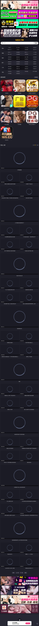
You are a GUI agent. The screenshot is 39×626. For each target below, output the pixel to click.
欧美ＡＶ (26, 52)
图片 (3, 62)
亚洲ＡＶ (9, 52)
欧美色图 (26, 61)
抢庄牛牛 (34, 49)
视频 (3, 53)
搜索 (36, 43)
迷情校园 (9, 68)
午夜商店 (18, 71)
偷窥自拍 (9, 61)
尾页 (25, 572)
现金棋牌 (26, 49)
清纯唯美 (18, 63)
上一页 (17, 572)
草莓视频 (26, 71)
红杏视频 (9, 73)
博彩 (3, 48)
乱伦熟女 (26, 59)
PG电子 (9, 47)
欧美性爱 (34, 57)
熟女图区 (26, 63)
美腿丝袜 (9, 63)
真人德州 (18, 47)
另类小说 (18, 68)
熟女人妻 (9, 54)
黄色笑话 (26, 68)
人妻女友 (26, 66)
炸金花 (18, 49)
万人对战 (26, 47)
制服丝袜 (9, 59)
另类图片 (34, 63)
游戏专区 (34, 47)
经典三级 (18, 59)
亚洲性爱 (9, 57)
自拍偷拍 (18, 52)
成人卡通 (26, 57)
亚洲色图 (18, 61)
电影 (3, 58)
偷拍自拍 (18, 57)
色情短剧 (18, 73)
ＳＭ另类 (34, 54)
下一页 (21, 572)
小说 (3, 67)
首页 (13, 572)
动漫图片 (34, 61)
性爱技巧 (34, 68)
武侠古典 (34, 66)
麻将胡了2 (10, 49)
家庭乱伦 (18, 66)
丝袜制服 (18, 54)
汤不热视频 (35, 71)
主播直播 (26, 54)
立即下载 (28, 623)
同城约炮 (9, 71)
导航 (3, 72)
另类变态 (34, 59)
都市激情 (9, 66)
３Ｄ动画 (34, 52)
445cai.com (19, 40)
